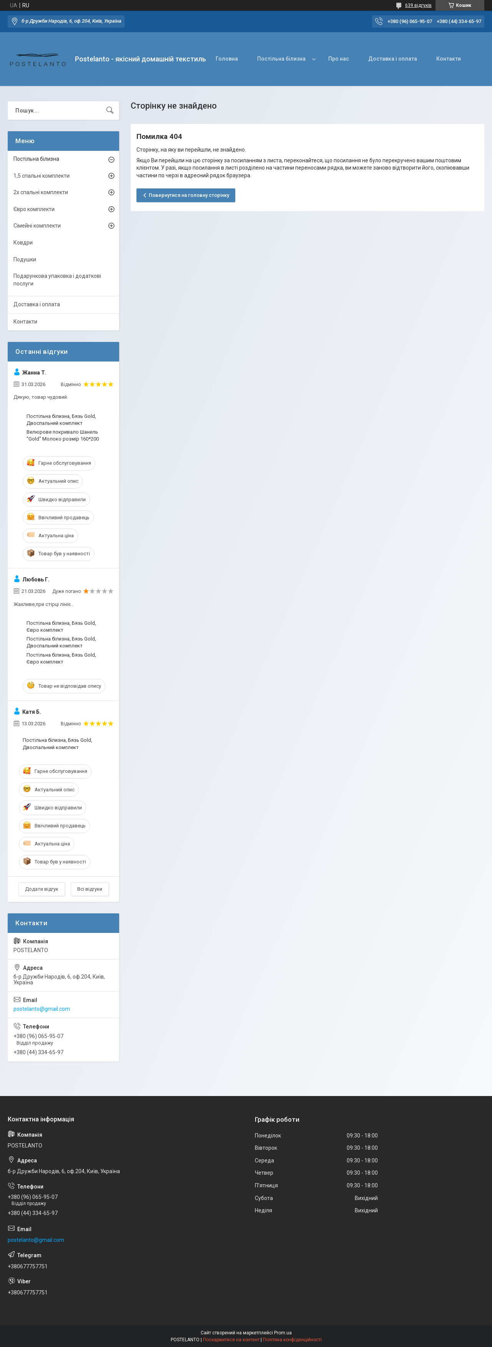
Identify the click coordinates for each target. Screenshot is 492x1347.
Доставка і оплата (392, 59)
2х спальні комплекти (40, 192)
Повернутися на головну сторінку (189, 195)
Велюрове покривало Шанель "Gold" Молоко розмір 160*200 (63, 435)
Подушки (24, 259)
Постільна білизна (281, 59)
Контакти (448, 59)
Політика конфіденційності (292, 1339)
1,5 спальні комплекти (41, 176)
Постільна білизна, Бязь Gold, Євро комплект (61, 626)
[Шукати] (110, 110)
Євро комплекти (34, 209)
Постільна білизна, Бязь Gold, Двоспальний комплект (61, 419)
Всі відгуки (89, 889)
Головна (227, 59)
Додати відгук (41, 889)
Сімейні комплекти (37, 226)
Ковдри (23, 242)
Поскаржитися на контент (231, 1339)
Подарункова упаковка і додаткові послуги (57, 280)
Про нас (338, 59)
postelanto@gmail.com (41, 1009)
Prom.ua (283, 1332)
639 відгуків (418, 5)
